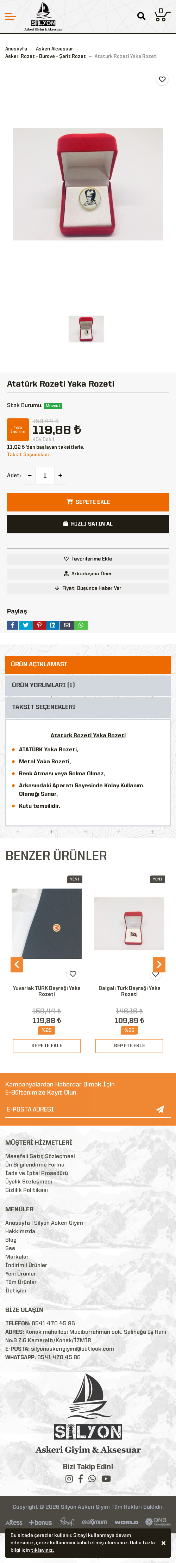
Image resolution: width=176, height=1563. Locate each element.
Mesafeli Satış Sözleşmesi (40, 1156)
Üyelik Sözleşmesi (28, 1182)
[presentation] (17, 965)
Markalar (17, 1257)
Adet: (14, 476)
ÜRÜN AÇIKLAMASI (39, 665)
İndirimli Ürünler (26, 1265)
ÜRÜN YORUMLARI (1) (43, 686)
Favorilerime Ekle (91, 559)
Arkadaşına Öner (88, 573)
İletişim (15, 1291)
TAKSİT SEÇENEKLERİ (44, 707)
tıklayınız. (42, 1551)
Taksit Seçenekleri (29, 454)
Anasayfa (16, 49)
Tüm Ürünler (21, 1282)
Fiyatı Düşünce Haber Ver (88, 588)
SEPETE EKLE (46, 1045)
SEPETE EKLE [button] (88, 502)
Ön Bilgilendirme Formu (34, 1165)
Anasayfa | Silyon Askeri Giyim (44, 1223)
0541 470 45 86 (53, 1324)
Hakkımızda (20, 1232)
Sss (10, 1249)
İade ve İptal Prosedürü (36, 1173)
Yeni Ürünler (20, 1274)
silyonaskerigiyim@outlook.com (72, 1349)
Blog (11, 1240)
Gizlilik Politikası (26, 1190)
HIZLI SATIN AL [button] (88, 524)
